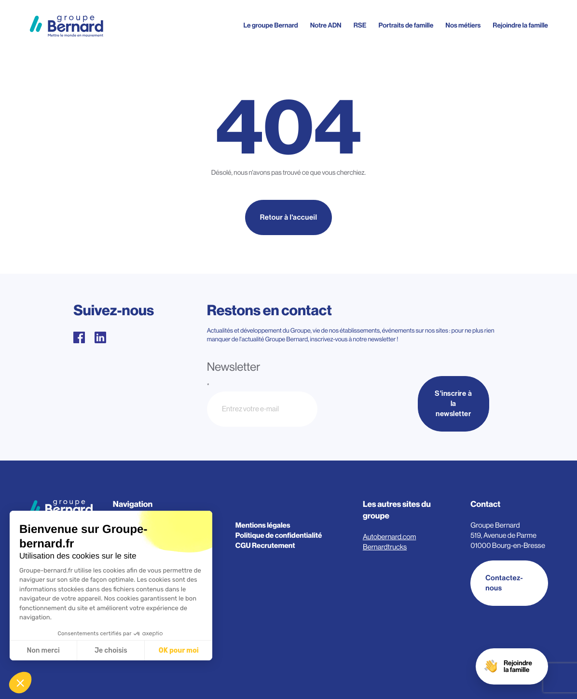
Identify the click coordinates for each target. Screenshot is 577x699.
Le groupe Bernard (270, 25)
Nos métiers (463, 25)
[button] (20, 682)
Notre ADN (326, 25)
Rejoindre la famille (520, 25)
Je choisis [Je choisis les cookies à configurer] (111, 650)
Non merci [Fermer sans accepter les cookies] (43, 650)
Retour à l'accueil (288, 217)
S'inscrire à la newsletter (453, 404)
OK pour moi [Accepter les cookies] (179, 650)
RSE (360, 25)
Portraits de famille (406, 25)
